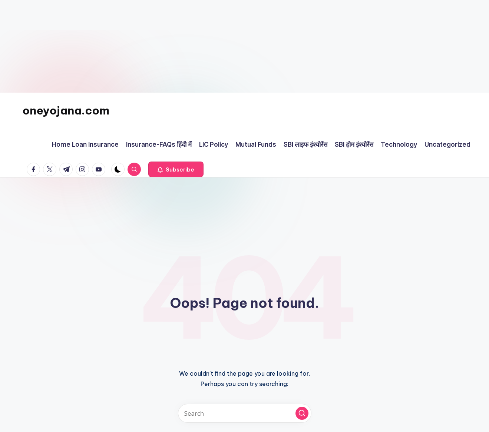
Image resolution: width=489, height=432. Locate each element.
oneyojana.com (65, 110)
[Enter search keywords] (244, 413)
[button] (176, 169)
